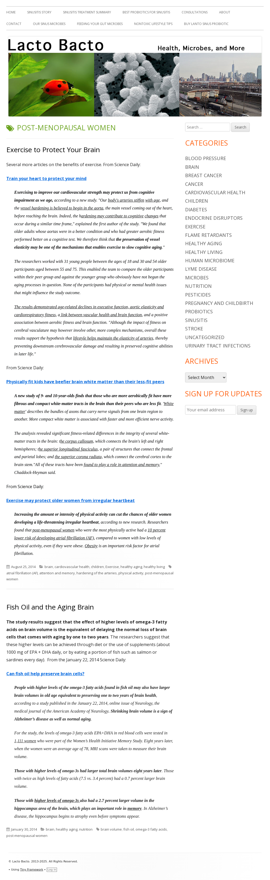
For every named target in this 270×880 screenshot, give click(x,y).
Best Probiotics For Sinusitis (146, 12)
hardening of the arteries (96, 573)
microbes (197, 277)
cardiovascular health (72, 566)
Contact (13, 24)
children (97, 566)
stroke (194, 328)
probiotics (199, 311)
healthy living (154, 566)
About (224, 12)
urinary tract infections (217, 345)
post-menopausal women (26, 835)
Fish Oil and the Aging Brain (50, 607)
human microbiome (209, 260)
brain (49, 566)
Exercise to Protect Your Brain (53, 149)
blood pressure (205, 158)
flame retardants (208, 235)
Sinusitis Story (39, 12)
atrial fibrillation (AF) (22, 573)
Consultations (195, 12)
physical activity (130, 573)
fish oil (128, 829)
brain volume (111, 829)
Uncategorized (204, 337)
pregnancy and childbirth (219, 303)
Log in (51, 869)
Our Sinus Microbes (49, 24)
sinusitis (196, 320)
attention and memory (57, 573)
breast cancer (203, 175)
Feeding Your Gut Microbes (100, 24)
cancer (194, 184)
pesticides (198, 294)
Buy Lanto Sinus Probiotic (206, 24)
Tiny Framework (31, 869)
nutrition (86, 829)
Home (11, 12)
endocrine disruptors (214, 218)
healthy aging (131, 566)
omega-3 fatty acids (151, 829)
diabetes (196, 209)
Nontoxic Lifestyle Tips (153, 24)
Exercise (112, 566)
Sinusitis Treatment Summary (87, 12)
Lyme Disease (201, 269)
